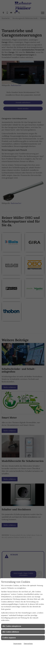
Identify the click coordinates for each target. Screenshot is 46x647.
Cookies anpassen (9, 638)
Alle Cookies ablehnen (10, 632)
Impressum (17, 644)
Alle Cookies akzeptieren (11, 626)
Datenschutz (28, 644)
